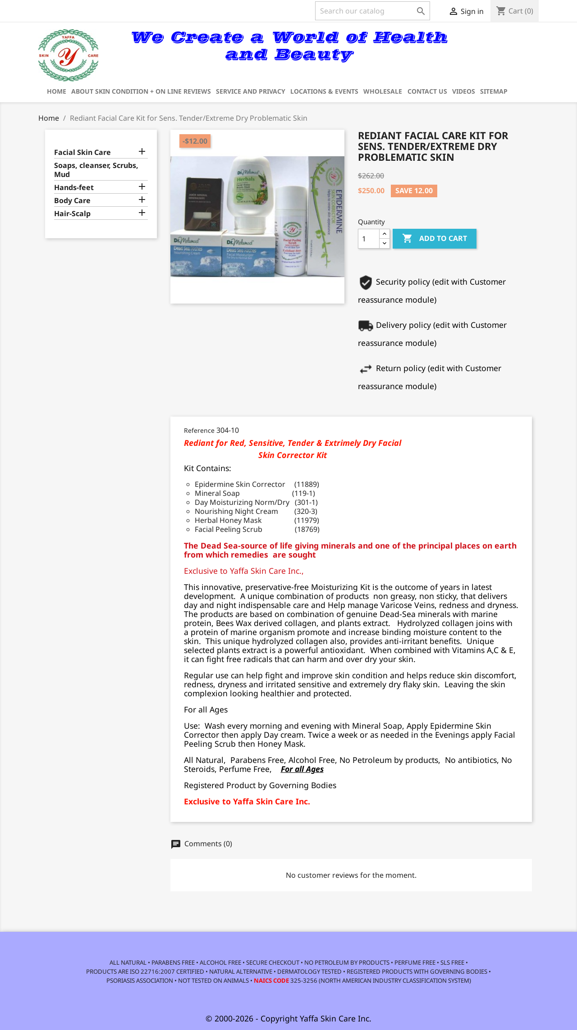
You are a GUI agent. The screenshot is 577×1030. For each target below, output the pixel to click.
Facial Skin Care (82, 152)
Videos (463, 91)
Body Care (72, 200)
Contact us (427, 91)
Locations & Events (324, 91)
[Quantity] (369, 239)
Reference (199, 430)
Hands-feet (74, 187)
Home (56, 91)
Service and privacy (250, 91)
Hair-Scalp (72, 213)
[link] (502, 50)
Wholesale (382, 91)
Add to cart (434, 239)
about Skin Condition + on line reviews (141, 91)
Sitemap (494, 91)
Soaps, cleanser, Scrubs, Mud (96, 170)
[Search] (372, 10)
